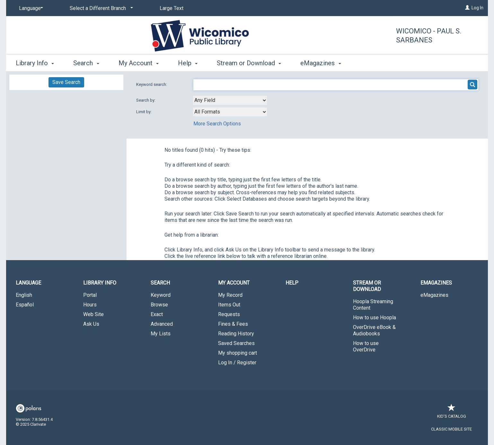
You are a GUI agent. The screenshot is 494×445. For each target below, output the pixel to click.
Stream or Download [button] (249, 63)
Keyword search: (152, 84)
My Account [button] (139, 63)
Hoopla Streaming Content (373, 304)
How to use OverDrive (366, 346)
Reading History (236, 334)
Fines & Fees (233, 324)
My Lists (161, 334)
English (24, 295)
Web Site (93, 314)
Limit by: (144, 111)
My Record (230, 295)
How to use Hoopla (374, 317)
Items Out (229, 305)
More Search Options (217, 124)
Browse (159, 305)
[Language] (30, 8)
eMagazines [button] (320, 63)
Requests (229, 314)
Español (25, 305)
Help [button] (188, 63)
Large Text (171, 8)
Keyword (161, 295)
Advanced (162, 324)
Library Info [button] (35, 63)
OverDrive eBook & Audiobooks (374, 330)
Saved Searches (236, 343)
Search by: (146, 100)
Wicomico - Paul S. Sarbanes (429, 35)
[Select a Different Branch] (100, 8)
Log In (477, 7)
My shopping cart (237, 353)
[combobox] (230, 100)
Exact (157, 314)
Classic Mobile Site (451, 429)
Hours (90, 305)
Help (292, 283)
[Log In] (467, 7)
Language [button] (28, 283)
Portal (90, 295)
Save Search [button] (66, 82)
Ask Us (91, 324)
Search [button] (86, 63)
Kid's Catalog (451, 413)
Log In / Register (237, 362)
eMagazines (434, 295)
